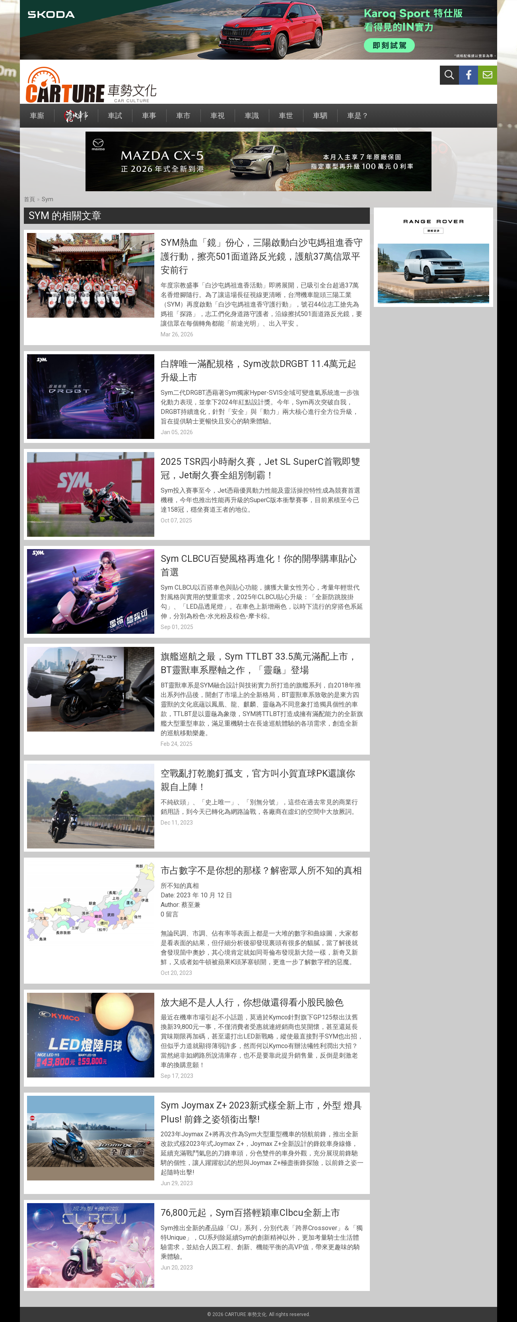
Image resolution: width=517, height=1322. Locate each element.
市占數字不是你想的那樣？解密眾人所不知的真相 (261, 870)
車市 (183, 119)
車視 (217, 119)
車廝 (37, 119)
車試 (115, 119)
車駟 (320, 119)
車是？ (358, 119)
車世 (286, 119)
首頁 (29, 199)
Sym (47, 199)
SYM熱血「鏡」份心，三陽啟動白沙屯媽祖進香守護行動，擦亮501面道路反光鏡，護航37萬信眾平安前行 (262, 256)
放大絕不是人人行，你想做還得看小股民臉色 (252, 1002)
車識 (252, 119)
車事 (149, 119)
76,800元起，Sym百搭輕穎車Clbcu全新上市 (250, 1212)
